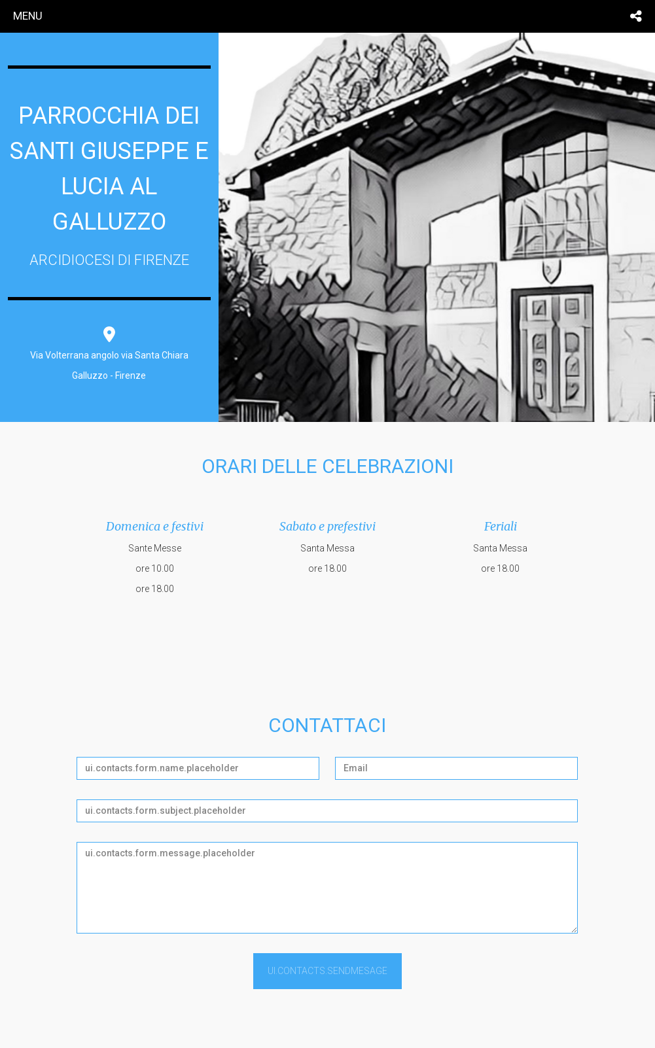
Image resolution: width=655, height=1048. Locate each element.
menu (28, 15)
